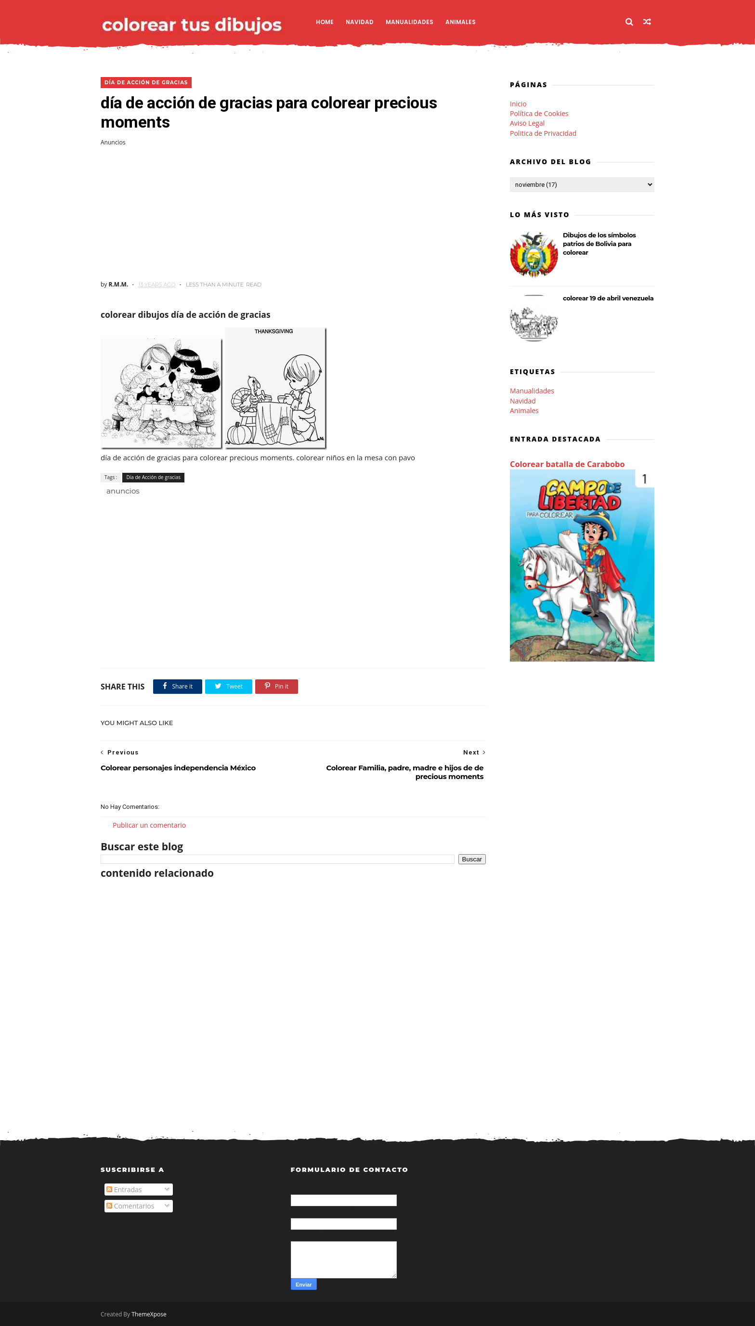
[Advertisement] (293, 213)
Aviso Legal (527, 123)
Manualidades (409, 22)
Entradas (124, 1189)
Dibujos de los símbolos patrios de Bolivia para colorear (599, 243)
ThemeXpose (149, 1314)
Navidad (360, 22)
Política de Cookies (539, 113)
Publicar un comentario (149, 825)
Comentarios (130, 1205)
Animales (460, 22)
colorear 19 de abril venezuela (608, 298)
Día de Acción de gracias (146, 82)
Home (325, 22)
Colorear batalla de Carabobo (567, 464)
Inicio (518, 103)
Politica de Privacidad (543, 133)
